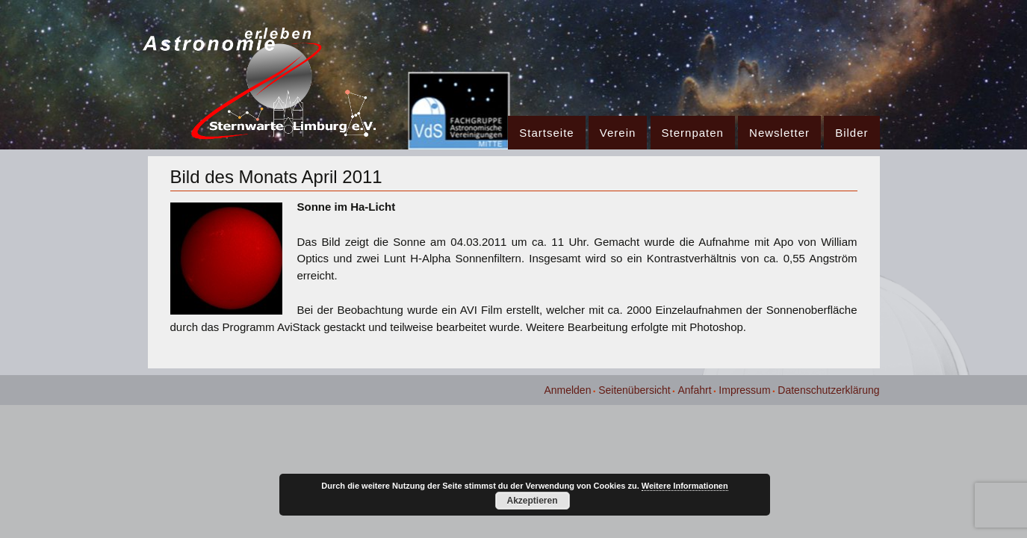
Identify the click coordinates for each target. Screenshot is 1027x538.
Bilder (851, 132)
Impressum (744, 390)
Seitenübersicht (634, 390)
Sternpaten (693, 132)
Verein (618, 132)
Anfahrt (694, 390)
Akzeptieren (531, 500)
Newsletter (779, 132)
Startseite (546, 132)
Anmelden (567, 390)
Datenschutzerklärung (828, 390)
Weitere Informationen (685, 485)
